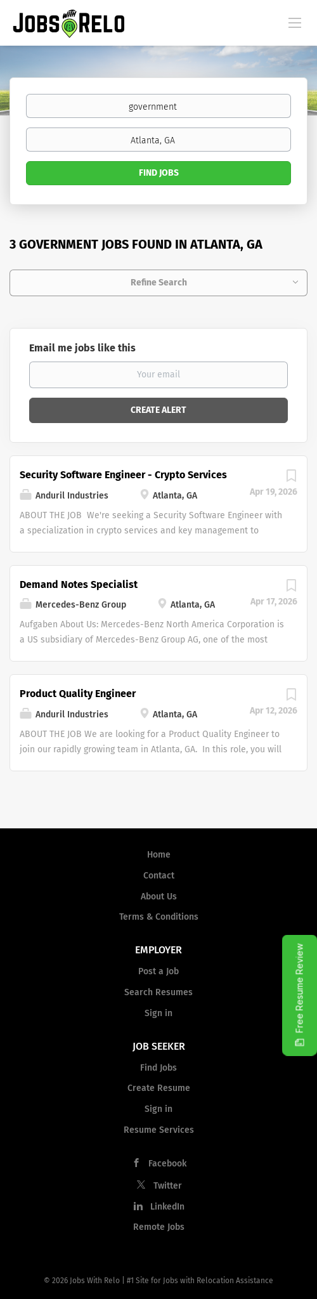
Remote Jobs (158, 1227)
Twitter (167, 1185)
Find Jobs (159, 172)
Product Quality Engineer (78, 694)
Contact (158, 875)
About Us (159, 896)
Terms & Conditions (158, 916)
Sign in (158, 1013)
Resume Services (159, 1130)
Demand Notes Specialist (79, 584)
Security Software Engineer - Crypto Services (123, 475)
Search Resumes (158, 992)
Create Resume (158, 1088)
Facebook (167, 1163)
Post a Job (158, 971)
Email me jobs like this (82, 348)
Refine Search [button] (159, 282)
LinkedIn (167, 1206)
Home (159, 854)
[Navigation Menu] (294, 22)
